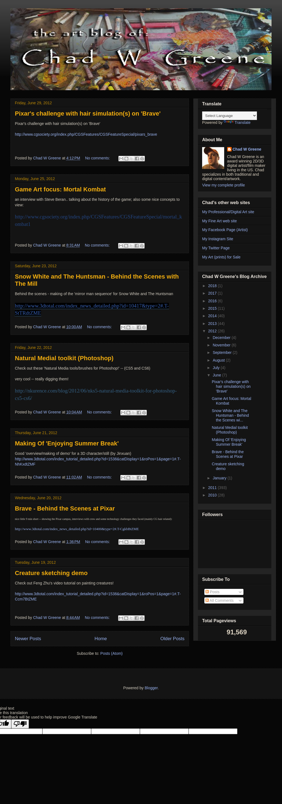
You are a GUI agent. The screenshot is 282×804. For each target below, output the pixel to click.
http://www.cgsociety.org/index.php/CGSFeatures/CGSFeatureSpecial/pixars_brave (86, 134)
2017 (213, 293)
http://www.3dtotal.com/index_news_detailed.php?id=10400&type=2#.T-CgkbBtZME (77, 529)
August (219, 360)
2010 (213, 495)
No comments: (98, 158)
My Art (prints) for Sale (221, 257)
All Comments (219, 600)
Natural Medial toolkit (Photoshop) (64, 358)
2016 (213, 301)
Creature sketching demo (51, 573)
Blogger (151, 688)
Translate (237, 122)
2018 (213, 286)
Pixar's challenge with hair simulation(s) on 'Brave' (88, 113)
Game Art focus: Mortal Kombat (60, 189)
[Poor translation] (20, 723)
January (220, 478)
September (222, 352)
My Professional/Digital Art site (228, 212)
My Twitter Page (216, 248)
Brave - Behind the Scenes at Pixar (65, 508)
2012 (213, 331)
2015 (213, 308)
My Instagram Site (217, 239)
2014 (213, 316)
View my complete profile (223, 185)
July (217, 367)
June (217, 375)
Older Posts (172, 638)
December (222, 337)
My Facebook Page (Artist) (225, 230)
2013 (213, 323)
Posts (212, 592)
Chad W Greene (247, 149)
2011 (213, 487)
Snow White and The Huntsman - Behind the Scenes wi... (230, 415)
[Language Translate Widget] (229, 115)
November (222, 345)
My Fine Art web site (219, 221)
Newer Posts (28, 638)
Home (100, 638)
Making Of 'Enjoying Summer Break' (67, 443)
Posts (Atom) (111, 653)
